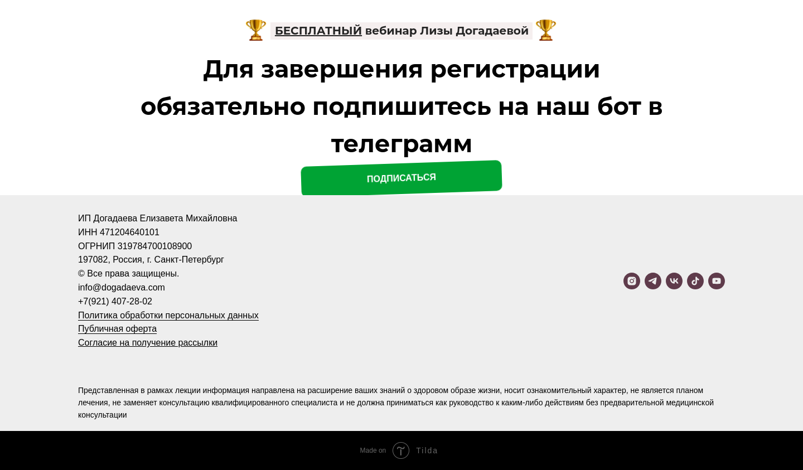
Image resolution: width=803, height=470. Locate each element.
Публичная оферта (117, 328)
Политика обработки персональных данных (168, 315)
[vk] (674, 281)
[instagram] (631, 281)
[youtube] (716, 281)
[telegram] (653, 281)
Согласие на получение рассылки (147, 342)
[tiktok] (695, 281)
